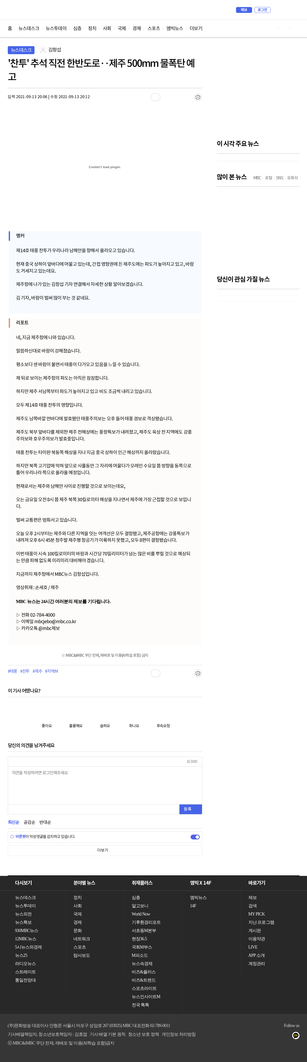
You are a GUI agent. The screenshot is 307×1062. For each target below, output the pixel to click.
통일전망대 (25, 980)
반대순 (45, 822)
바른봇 (18, 837)
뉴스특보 (23, 922)
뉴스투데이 (56, 28)
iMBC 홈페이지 (294, 10)
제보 (244, 10)
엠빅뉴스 (175, 28)
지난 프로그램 (261, 922)
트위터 (268, 1036)
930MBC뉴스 (26, 930)
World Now (141, 914)
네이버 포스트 (287, 1036)
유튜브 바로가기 (272, 29)
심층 (77, 28)
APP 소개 (256, 955)
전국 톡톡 (140, 1004)
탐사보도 (81, 955)
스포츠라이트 (144, 988)
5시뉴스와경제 (28, 947)
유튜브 (248, 1036)
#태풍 (12, 671)
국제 (122, 28)
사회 (107, 28)
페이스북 (258, 1036)
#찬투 (24, 671)
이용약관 (256, 938)
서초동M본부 (144, 930)
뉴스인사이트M (146, 996)
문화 (77, 930)
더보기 (196, 28)
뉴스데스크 (28, 28)
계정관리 (256, 963)
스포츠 (154, 28)
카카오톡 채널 (297, 1036)
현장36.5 (139, 938)
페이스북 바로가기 (284, 29)
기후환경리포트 (146, 922)
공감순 (29, 822)
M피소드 (140, 955)
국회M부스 (142, 947)
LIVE (252, 947)
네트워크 (81, 938)
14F (193, 905)
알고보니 (140, 905)
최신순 (13, 822)
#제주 (37, 671)
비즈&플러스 (144, 971)
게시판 (254, 930)
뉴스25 (21, 955)
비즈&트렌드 (144, 980)
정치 (92, 28)
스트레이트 (25, 971)
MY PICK (284, 10)
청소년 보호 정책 (143, 1034)
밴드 (278, 1036)
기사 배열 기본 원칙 (108, 1034)
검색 (277, 10)
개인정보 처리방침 (179, 1034)
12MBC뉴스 (25, 938)
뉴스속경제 (142, 963)
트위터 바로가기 (295, 29)
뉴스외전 (23, 914)
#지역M (51, 671)
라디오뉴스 (25, 963)
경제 (136, 28)
